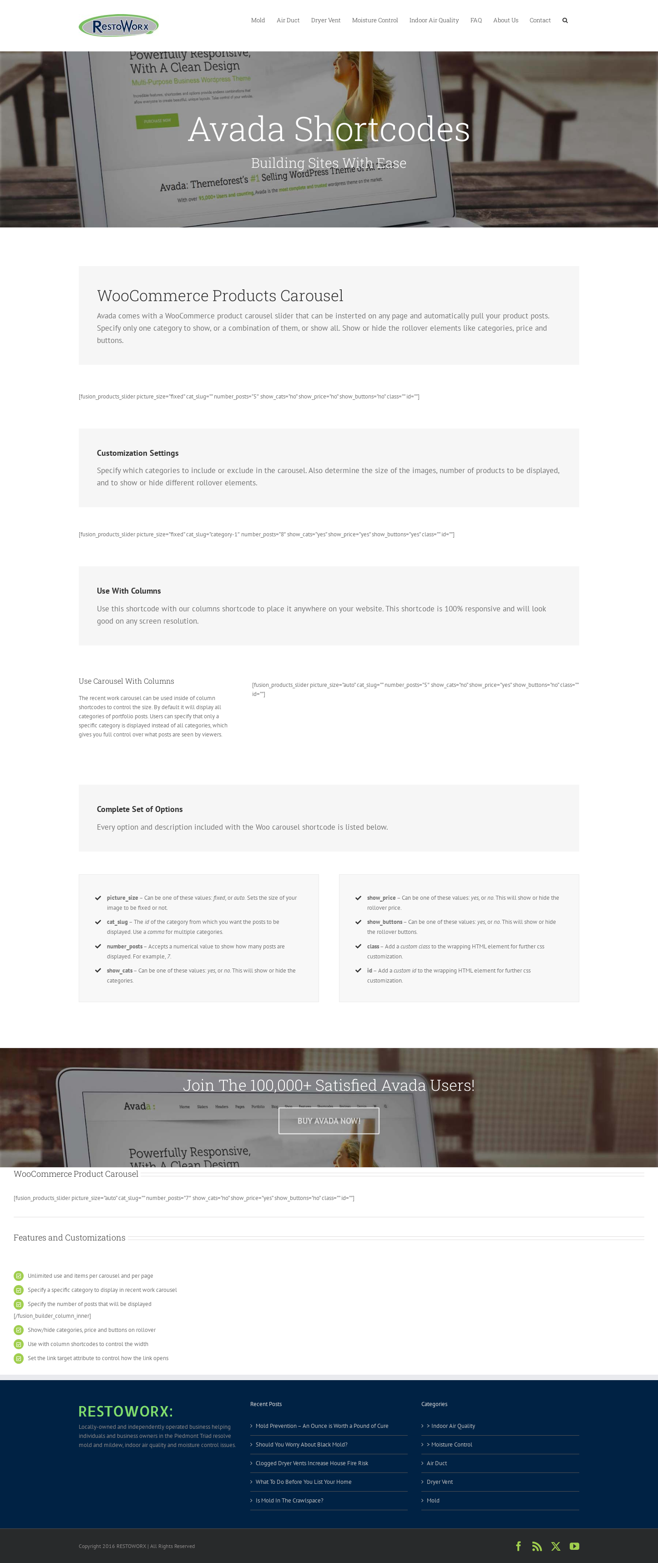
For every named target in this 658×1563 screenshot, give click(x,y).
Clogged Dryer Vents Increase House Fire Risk (312, 1463)
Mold (433, 1500)
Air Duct (437, 1463)
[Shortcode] (329, 113)
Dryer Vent (440, 1482)
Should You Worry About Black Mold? (302, 1444)
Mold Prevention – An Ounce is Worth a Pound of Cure (322, 1426)
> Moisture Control (449, 1444)
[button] (565, 19)
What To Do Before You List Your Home (304, 1482)
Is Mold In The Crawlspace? (290, 1500)
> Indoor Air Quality (451, 1426)
